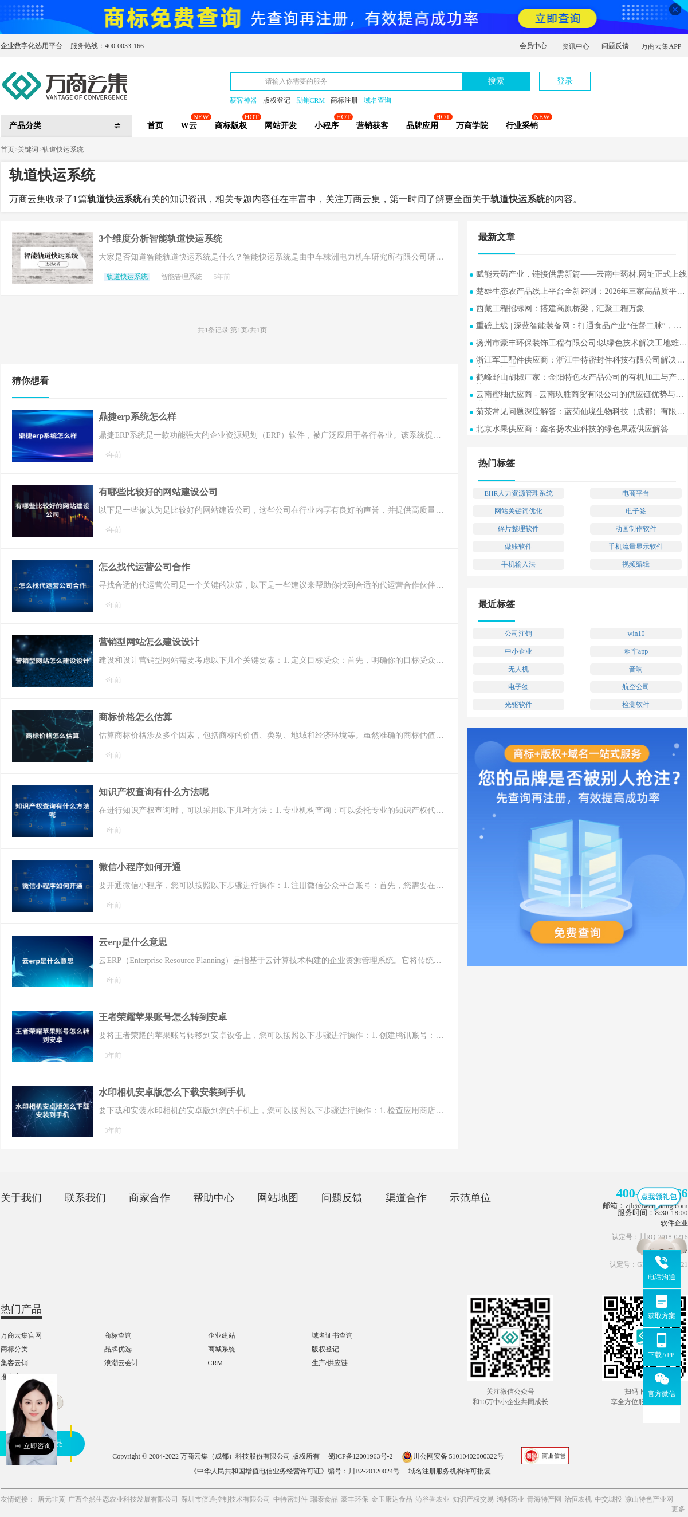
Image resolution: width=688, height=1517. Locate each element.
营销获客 (372, 125)
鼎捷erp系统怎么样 (137, 417)
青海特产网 (544, 1499)
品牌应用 (422, 125)
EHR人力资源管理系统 (518, 493)
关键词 (28, 150)
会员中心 (533, 46)
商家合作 (149, 1198)
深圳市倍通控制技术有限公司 (225, 1499)
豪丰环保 (354, 1499)
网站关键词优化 (518, 511)
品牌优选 (118, 1349)
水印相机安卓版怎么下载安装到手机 (172, 1092)
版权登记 (276, 100)
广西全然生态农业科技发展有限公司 (123, 1499)
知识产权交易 (473, 1499)
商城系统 (221, 1349)
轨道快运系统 (63, 150)
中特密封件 (290, 1499)
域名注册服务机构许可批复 (449, 1471)
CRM (215, 1363)
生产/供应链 (330, 1363)
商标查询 (118, 1335)
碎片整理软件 (518, 529)
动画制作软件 (635, 529)
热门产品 (21, 1309)
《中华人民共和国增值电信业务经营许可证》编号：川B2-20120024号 (295, 1471)
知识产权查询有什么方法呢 (154, 792)
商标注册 (344, 100)
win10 (635, 634)
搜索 (496, 81)
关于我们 (21, 1198)
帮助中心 (213, 1198)
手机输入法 (518, 564)
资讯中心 (575, 46)
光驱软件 (518, 705)
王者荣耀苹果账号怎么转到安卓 (163, 1017)
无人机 (518, 669)
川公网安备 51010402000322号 (453, 1456)
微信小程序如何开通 (140, 867)
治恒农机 (578, 1499)
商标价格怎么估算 (135, 717)
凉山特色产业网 (649, 1499)
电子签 (636, 511)
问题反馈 (615, 46)
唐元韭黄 (51, 1499)
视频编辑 (636, 564)
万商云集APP (661, 46)
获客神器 (243, 100)
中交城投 (608, 1499)
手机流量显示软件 (635, 547)
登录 (565, 81)
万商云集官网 (21, 1335)
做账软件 (518, 547)
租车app (636, 651)
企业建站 (221, 1335)
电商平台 (636, 493)
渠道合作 (406, 1198)
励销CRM (310, 100)
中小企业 (518, 651)
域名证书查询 (332, 1335)
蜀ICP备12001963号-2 (360, 1456)
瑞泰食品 (324, 1499)
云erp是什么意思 (133, 942)
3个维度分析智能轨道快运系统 (160, 238)
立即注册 (635, 75)
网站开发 (281, 125)
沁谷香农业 (432, 1499)
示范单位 (470, 1198)
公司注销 (518, 634)
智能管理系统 (181, 277)
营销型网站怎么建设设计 (149, 642)
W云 (189, 125)
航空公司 (636, 687)
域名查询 (377, 100)
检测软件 (636, 705)
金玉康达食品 (391, 1499)
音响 (636, 669)
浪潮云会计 (121, 1363)
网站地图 (277, 1198)
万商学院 (472, 125)
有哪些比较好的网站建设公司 (158, 492)
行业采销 (522, 125)
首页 (155, 125)
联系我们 (85, 1198)
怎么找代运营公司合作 (144, 567)
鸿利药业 (510, 1499)
